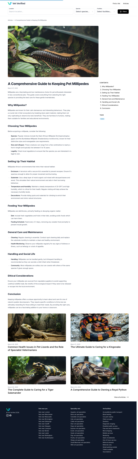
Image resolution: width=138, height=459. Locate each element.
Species (78, 8)
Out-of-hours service (109, 440)
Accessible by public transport (112, 412)
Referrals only (107, 445)
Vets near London (44, 412)
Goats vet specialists (77, 433)
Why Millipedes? (108, 86)
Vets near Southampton (45, 438)
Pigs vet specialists (77, 435)
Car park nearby (108, 417)
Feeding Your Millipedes (111, 96)
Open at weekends (109, 438)
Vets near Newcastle (45, 417)
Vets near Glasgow (44, 426)
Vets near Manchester (45, 414)
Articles (126, 3)
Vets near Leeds (43, 433)
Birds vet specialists (77, 414)
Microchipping (107, 431)
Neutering (106, 435)
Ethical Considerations (110, 105)
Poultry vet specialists (78, 438)
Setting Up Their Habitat (111, 93)
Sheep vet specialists (77, 440)
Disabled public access (110, 426)
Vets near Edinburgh (44, 421)
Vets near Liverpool (44, 428)
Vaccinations (107, 452)
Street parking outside (110, 447)
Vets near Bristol (43, 431)
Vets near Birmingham (45, 419)
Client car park (107, 419)
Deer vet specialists (77, 424)
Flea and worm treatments (111, 428)
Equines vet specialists (78, 428)
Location (11, 8)
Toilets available (108, 449)
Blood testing (107, 414)
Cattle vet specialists (77, 421)
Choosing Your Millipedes (111, 90)
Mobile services (108, 433)
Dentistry (106, 421)
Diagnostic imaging (109, 424)
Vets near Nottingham (45, 435)
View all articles (121, 397)
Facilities (99, 8)
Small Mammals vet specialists (80, 442)
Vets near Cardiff (43, 424)
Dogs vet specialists (77, 426)
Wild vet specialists (77, 445)
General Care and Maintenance (113, 99)
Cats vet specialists (77, 419)
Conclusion (106, 108)
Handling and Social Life (111, 102)
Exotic (102, 119)
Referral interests (108, 442)
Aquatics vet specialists (78, 412)
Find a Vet (116, 3)
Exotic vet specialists (77, 431)
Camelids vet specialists (78, 417)
